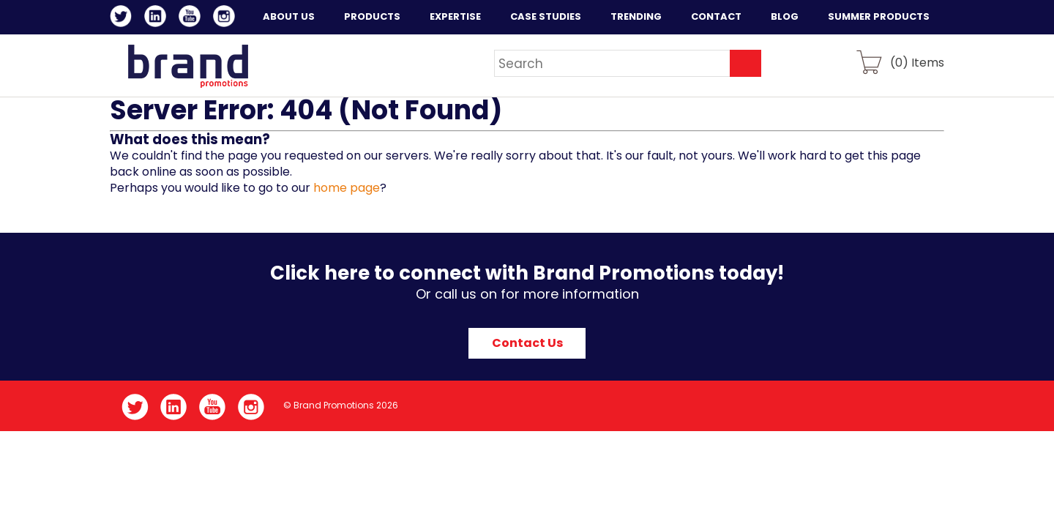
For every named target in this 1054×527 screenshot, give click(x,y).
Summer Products (879, 16)
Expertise (455, 16)
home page (346, 187)
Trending (636, 16)
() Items (917, 62)
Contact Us (527, 342)
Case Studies (545, 16)
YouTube (192, 18)
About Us (289, 16)
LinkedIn (157, 18)
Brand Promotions (188, 66)
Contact (716, 16)
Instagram (226, 18)
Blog (785, 16)
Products (372, 16)
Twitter (123, 18)
